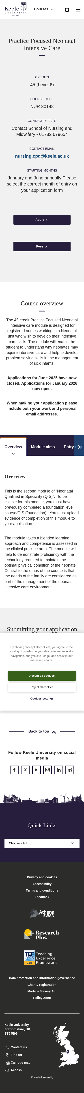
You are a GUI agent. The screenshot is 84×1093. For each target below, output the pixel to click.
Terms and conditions (42, 890)
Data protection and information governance (42, 978)
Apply (42, 220)
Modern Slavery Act (41, 991)
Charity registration (42, 985)
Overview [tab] (13, 450)
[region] (42, 672)
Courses (44, 9)
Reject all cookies (42, 687)
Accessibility (42, 884)
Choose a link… (42, 843)
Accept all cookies (42, 675)
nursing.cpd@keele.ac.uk (42, 156)
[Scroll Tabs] (79, 445)
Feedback (42, 897)
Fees (42, 246)
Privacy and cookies (42, 877)
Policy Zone (42, 998)
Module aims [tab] (43, 447)
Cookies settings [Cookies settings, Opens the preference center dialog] (42, 698)
